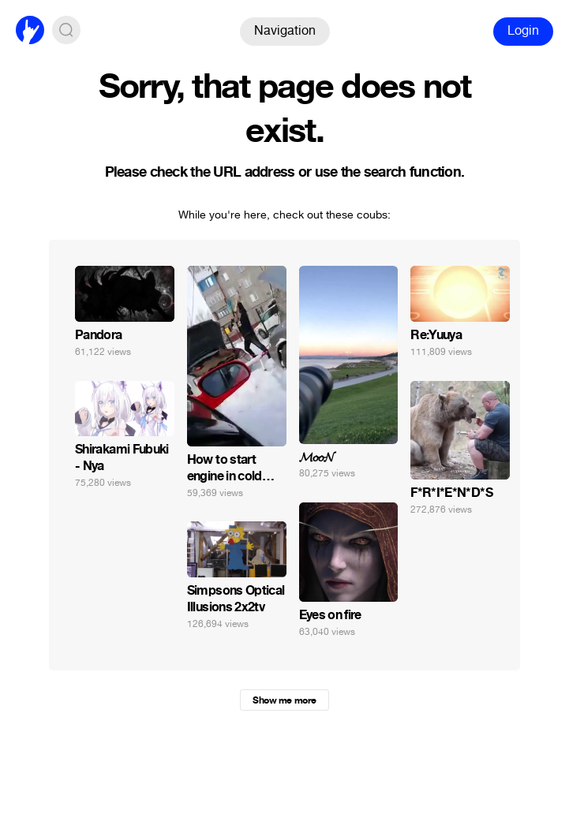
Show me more (284, 700)
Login (523, 30)
